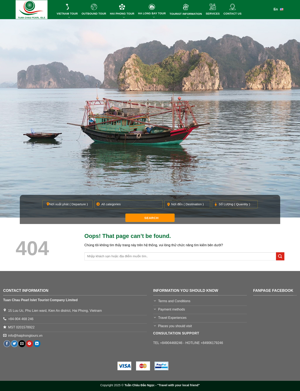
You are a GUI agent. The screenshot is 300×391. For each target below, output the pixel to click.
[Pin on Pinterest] (29, 343)
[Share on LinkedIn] (37, 343)
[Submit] (280, 256)
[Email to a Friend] (22, 343)
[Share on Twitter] (14, 343)
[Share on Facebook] (7, 343)
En (279, 9)
